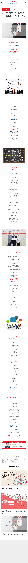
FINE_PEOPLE (11, 456)
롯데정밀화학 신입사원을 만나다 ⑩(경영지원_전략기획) (9, 462)
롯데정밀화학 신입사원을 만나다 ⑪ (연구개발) (7, 460)
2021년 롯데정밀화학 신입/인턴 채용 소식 (7, 458)
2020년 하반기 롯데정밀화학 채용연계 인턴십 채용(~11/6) (9, 459)
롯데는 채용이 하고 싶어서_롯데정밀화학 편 (7, 461)
